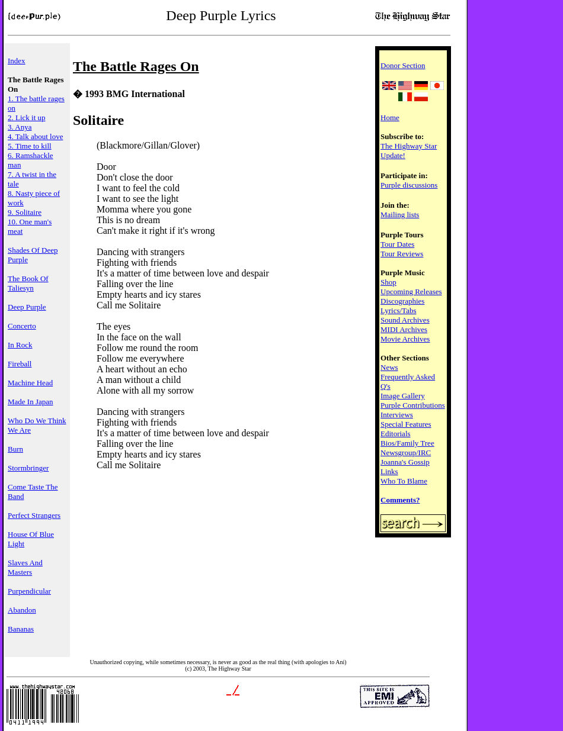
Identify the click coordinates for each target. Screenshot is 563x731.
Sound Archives (405, 319)
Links (389, 471)
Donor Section (402, 65)
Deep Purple (27, 306)
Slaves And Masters (25, 567)
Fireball (19, 363)
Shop (388, 282)
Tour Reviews (401, 253)
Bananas (21, 628)
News (389, 367)
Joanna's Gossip (405, 462)
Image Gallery (402, 395)
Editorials (395, 433)
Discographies (402, 301)
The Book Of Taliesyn (28, 283)
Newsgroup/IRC (405, 452)
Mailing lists (399, 214)
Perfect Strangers (34, 515)
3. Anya (19, 127)
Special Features (405, 424)
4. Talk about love (35, 136)
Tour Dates (397, 244)
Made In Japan (30, 401)
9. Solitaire (24, 212)
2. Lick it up (27, 117)
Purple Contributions (412, 405)
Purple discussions (408, 185)
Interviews (396, 414)
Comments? (400, 499)
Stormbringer (28, 467)
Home (389, 117)
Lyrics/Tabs (398, 310)
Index (16, 60)
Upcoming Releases (411, 291)
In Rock (20, 344)
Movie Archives (405, 338)
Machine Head (30, 382)
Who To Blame (403, 480)
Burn (15, 449)
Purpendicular (29, 591)
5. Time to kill (30, 145)
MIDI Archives (403, 329)
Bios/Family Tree (407, 443)
